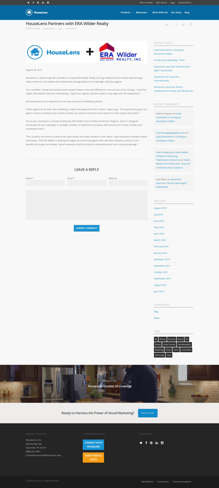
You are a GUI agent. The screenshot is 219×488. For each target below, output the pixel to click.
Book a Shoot (161, 2)
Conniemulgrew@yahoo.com (170, 132)
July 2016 (158, 214)
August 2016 (160, 208)
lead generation (184, 344)
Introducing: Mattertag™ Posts (169, 60)
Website (113, 178)
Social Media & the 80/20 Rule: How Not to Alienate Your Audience (173, 163)
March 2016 (160, 240)
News (60, 28)
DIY (187, 339)
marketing (159, 350)
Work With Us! (160, 12)
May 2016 (159, 227)
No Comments (70, 28)
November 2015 (162, 265)
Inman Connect (169, 344)
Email (71, 178)
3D (156, 339)
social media (186, 350)
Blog (187, 12)
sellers (176, 350)
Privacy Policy (163, 481)
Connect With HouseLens (93, 444)
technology (159, 355)
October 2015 (161, 272)
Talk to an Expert (146, 2)
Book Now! (147, 413)
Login (172, 2)
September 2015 (162, 278)
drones (158, 344)
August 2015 (160, 285)
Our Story (176, 12)
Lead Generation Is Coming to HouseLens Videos (168, 117)
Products (127, 12)
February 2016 (161, 246)
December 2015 (162, 259)
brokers (163, 339)
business (171, 339)
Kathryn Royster (34, 28)
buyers (180, 339)
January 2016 (160, 253)
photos (168, 350)
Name (30, 178)
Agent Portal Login (93, 457)
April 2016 (159, 233)
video (169, 355)
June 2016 (159, 220)
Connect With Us (184, 2)
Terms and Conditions (182, 481)
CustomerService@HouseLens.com (43, 455)
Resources (142, 12)
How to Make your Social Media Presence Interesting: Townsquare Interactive (172, 156)
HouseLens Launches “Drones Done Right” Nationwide (171, 183)
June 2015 (159, 291)
